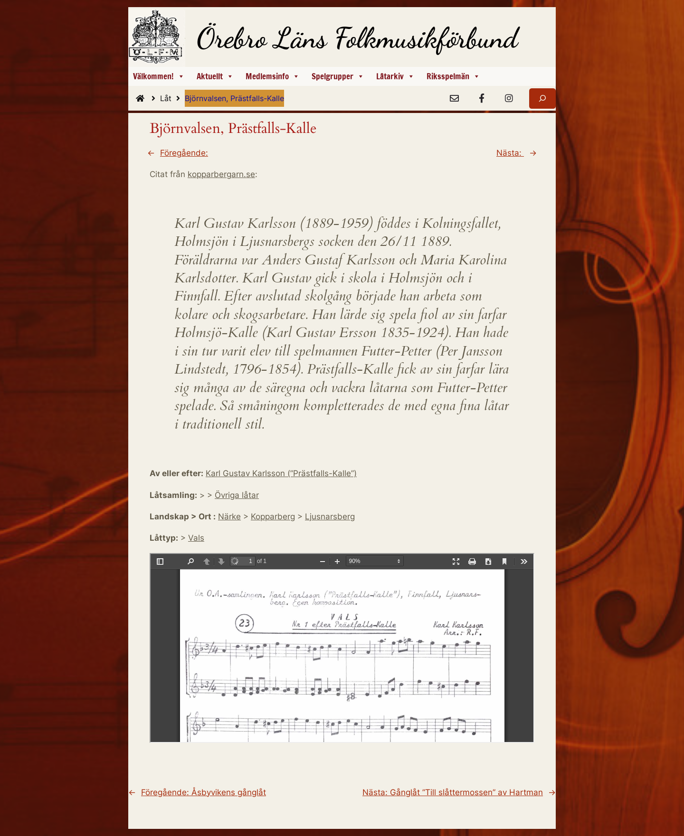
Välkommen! (159, 76)
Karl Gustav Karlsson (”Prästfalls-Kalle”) (281, 473)
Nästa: (510, 153)
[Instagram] (508, 98)
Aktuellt (215, 76)
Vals (196, 538)
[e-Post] (454, 98)
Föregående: (184, 153)
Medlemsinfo (273, 76)
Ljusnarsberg (330, 516)
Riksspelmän (453, 76)
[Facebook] (481, 98)
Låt (172, 98)
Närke (229, 516)
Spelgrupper (338, 76)
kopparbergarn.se (221, 174)
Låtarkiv (395, 76)
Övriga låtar (237, 495)
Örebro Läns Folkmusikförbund (357, 38)
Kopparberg (273, 516)
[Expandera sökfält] (542, 98)
